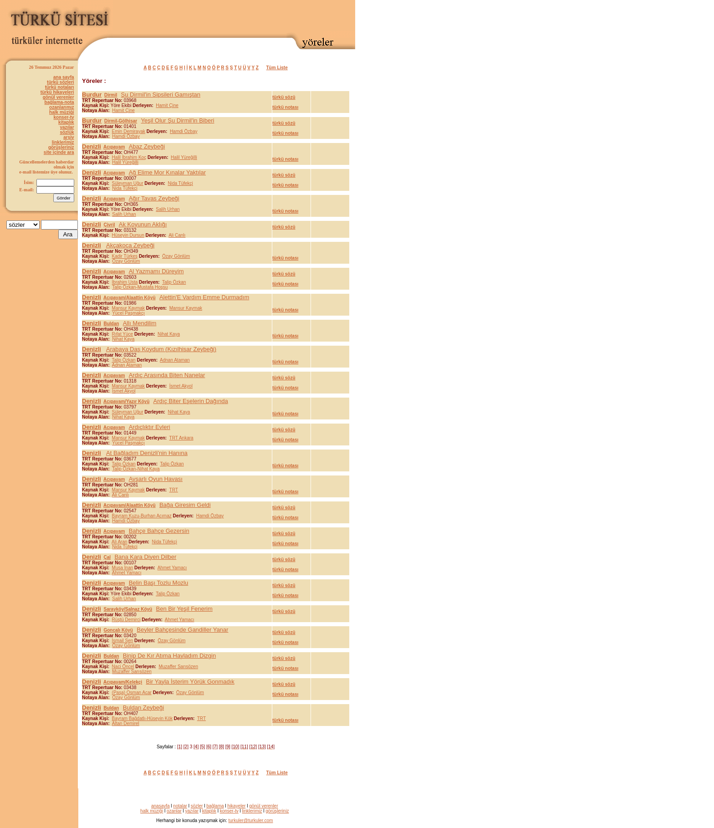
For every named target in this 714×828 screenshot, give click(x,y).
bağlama (215, 805)
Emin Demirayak (128, 131)
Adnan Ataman (175, 360)
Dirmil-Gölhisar (120, 120)
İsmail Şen (122, 640)
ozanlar (174, 810)
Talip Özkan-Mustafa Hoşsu (140, 287)
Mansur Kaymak (128, 308)
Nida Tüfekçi (180, 183)
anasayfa (160, 805)
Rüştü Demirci (126, 619)
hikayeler (236, 805)
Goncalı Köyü (118, 630)
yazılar (67, 127)
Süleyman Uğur (127, 183)
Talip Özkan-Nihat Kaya (136, 468)
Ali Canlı (176, 235)
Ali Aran (119, 541)
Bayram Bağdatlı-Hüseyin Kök (142, 718)
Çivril (109, 224)
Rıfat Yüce (122, 334)
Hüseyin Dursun (128, 235)
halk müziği (61, 112)
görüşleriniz (61, 147)
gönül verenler (58, 97)
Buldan (111, 323)
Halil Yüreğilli (184, 157)
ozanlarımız (61, 107)
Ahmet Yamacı (172, 567)
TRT (173, 489)
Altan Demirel (125, 723)
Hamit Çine (167, 105)
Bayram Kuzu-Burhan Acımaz (142, 515)
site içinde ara (59, 152)
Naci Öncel (123, 666)
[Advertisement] (248, 17)
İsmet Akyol (181, 385)
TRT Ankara (181, 437)
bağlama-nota (59, 102)
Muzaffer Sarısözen (178, 666)
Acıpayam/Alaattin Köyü (129, 297)
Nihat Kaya (169, 334)
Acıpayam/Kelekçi (122, 682)
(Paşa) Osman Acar (132, 692)
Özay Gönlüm (176, 256)
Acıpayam (114, 146)
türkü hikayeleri (57, 92)
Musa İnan (122, 567)
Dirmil (110, 94)
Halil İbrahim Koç (129, 157)
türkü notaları (59, 87)
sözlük (67, 132)
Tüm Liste (277, 67)
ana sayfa (63, 77)
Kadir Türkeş (125, 256)
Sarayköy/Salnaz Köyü (127, 609)
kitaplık (66, 122)
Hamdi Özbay (184, 131)
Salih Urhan (167, 209)
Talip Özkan (174, 282)
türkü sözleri (60, 82)
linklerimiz (63, 142)
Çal (107, 557)
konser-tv (64, 117)
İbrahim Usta (125, 282)
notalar (180, 805)
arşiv (68, 137)
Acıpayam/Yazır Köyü (126, 401)
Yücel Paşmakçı (128, 313)
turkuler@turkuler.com (250, 820)
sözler (197, 805)
